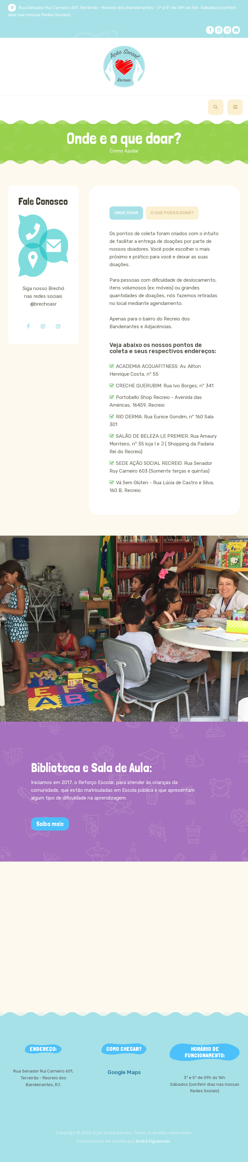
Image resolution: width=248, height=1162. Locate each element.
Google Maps (124, 1072)
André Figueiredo (153, 1141)
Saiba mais (50, 824)
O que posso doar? (172, 212)
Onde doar (126, 212)
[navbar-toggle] (235, 107)
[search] (215, 107)
